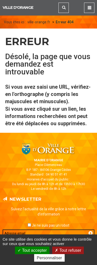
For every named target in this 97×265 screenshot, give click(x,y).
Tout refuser (68, 250)
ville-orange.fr (38, 22)
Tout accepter (32, 250)
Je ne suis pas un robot (48, 225)
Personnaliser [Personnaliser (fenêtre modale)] (49, 258)
